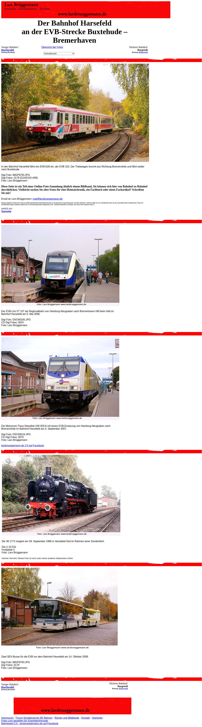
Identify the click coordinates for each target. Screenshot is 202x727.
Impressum (7, 718)
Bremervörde (143, 52)
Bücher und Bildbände (67, 718)
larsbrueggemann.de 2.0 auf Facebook (22, 445)
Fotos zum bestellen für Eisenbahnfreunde (24, 720)
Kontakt (85, 718)
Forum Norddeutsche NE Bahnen (34, 718)
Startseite (97, 718)
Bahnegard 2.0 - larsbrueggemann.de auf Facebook (29, 723)
